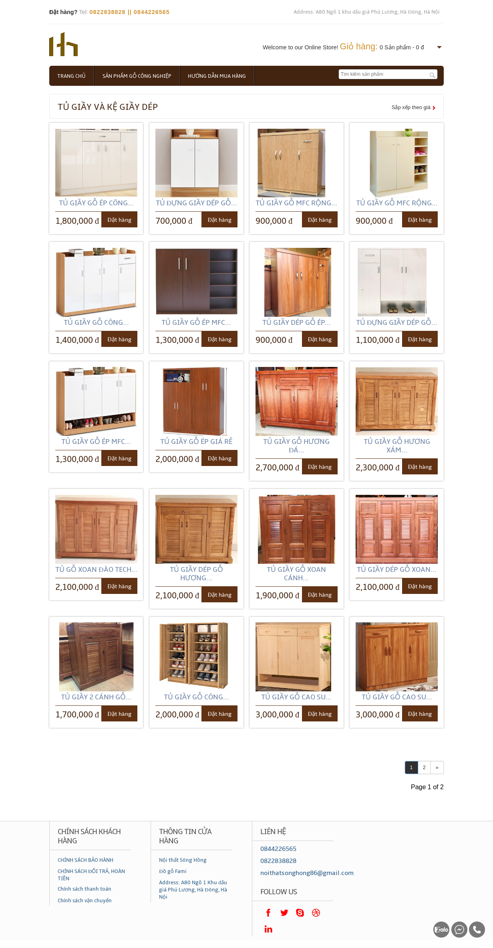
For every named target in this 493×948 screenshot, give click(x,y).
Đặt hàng (119, 220)
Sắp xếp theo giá (411, 107)
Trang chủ (71, 76)
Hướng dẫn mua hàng (217, 76)
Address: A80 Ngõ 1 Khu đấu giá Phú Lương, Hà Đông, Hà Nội (193, 889)
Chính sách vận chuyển (85, 900)
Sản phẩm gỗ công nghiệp (137, 76)
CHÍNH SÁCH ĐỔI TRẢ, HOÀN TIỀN (91, 875)
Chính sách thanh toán (84, 889)
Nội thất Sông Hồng (183, 860)
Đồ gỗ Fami (172, 871)
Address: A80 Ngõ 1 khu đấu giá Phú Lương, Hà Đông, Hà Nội (367, 12)
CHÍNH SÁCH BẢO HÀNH (85, 860)
